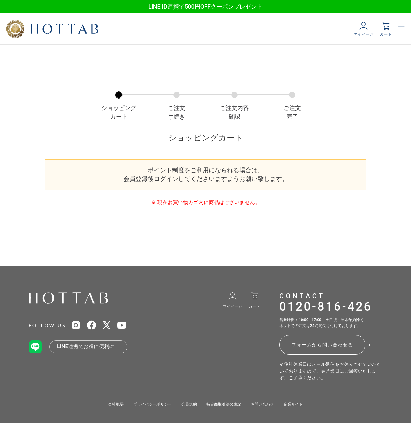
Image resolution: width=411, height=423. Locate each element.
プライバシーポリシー (152, 404)
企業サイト (293, 404)
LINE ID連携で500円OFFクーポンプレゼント (205, 6)
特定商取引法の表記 (223, 404)
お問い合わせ (262, 404)
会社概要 (116, 404)
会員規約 (189, 404)
